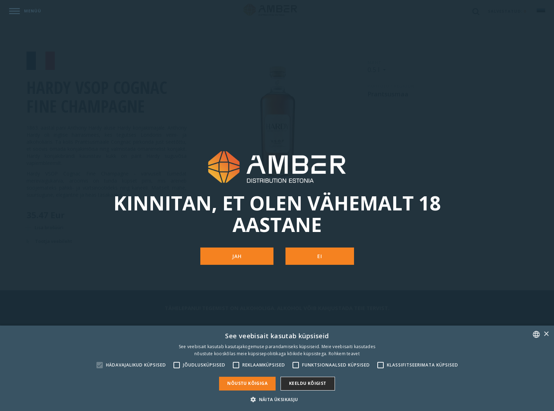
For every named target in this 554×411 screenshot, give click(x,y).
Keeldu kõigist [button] (307, 383)
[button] (277, 399)
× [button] (546, 334)
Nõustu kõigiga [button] (247, 383)
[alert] (277, 368)
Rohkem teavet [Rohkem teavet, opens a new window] (344, 354)
